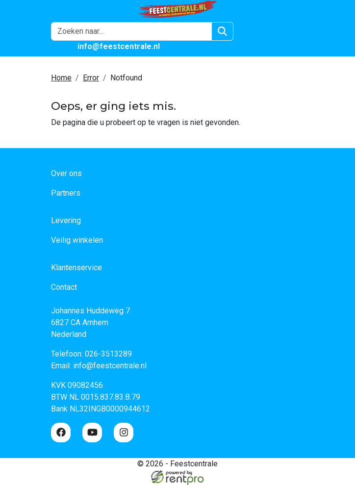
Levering (66, 220)
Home (61, 77)
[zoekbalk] (131, 31)
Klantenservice (76, 267)
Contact (64, 287)
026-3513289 (108, 353)
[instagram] (123, 432)
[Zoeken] (222, 31)
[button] (298, 31)
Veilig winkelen (77, 240)
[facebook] (61, 432)
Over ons (66, 173)
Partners (65, 193)
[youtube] (92, 432)
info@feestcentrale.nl (110, 365)
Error (91, 77)
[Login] (251, 31)
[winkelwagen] (274, 31)
